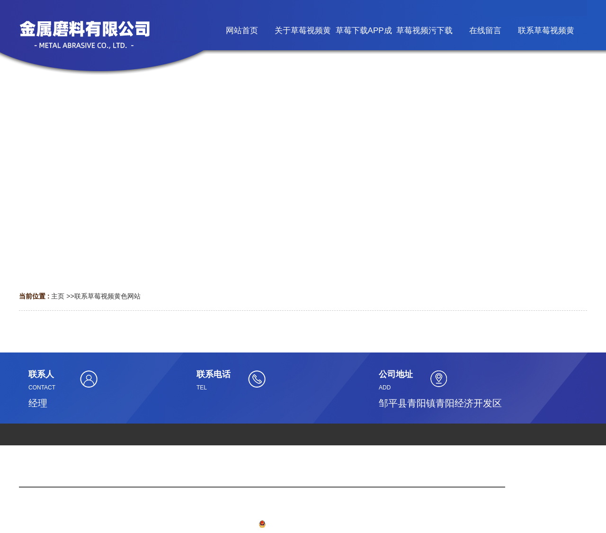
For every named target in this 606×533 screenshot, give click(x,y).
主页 (57, 296)
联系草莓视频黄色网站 (107, 296)
